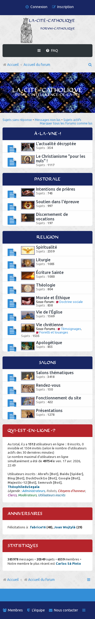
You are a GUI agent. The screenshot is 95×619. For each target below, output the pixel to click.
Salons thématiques (55, 372)
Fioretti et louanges (52, 332)
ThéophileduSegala (24, 486)
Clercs (12, 495)
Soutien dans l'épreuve (57, 201)
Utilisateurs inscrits (51, 495)
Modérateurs (27, 495)
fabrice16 (38, 527)
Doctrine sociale (69, 301)
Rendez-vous (48, 385)
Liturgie (43, 259)
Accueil (13, 580)
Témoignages (69, 328)
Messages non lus (48, 119)
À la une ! (47, 134)
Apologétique (49, 342)
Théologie (45, 285)
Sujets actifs (72, 119)
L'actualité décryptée (56, 143)
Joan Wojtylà (64, 527)
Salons (47, 363)
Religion (47, 237)
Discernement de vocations (52, 216)
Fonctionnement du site (58, 398)
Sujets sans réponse (17, 119)
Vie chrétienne (49, 324)
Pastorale (47, 179)
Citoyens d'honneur (71, 491)
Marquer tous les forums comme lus (66, 123)
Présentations (49, 410)
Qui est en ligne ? (31, 431)
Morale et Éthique (53, 297)
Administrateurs (33, 491)
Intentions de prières (55, 189)
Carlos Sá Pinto (68, 563)
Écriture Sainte (50, 272)
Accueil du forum (39, 580)
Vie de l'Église (49, 312)
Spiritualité (46, 247)
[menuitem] (36, 7)
